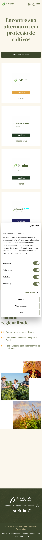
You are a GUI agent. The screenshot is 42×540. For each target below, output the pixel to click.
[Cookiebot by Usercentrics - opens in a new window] (29, 226)
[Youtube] (13, 510)
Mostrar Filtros (21, 55)
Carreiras (17, 506)
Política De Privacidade (10, 534)
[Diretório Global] (29, 4)
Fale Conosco (28, 506)
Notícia (8, 506)
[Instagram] (28, 510)
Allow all (21, 299)
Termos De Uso (28, 534)
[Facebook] (18, 510)
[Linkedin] (23, 510)
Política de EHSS (22, 536)
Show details (30, 293)
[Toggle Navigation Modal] (38, 4)
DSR (39, 534)
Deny (21, 312)
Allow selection (21, 306)
